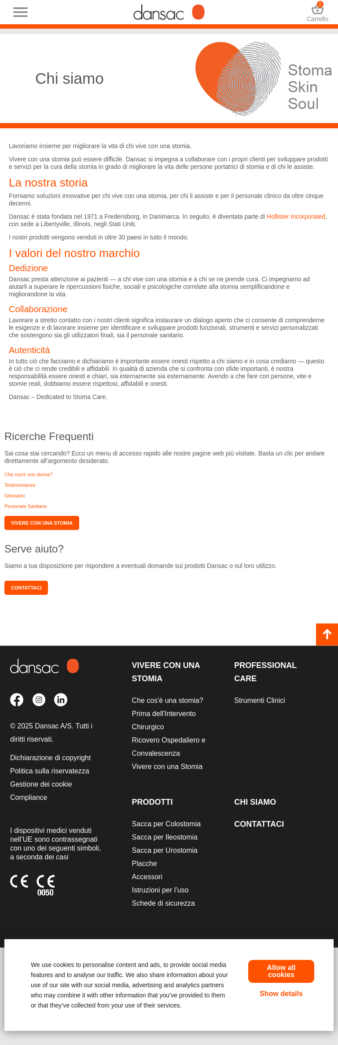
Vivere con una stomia (42, 523)
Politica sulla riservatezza (49, 771)
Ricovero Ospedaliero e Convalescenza (169, 746)
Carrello (317, 12)
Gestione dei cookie (41, 784)
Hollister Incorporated (296, 216)
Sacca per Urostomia (165, 850)
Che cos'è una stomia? (167, 700)
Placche (144, 863)
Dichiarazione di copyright (50, 757)
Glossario (14, 495)
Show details (281, 993)
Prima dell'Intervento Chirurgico (164, 720)
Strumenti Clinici (259, 700)
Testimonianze (19, 485)
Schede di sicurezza (163, 903)
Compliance (28, 797)
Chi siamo (255, 802)
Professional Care (265, 672)
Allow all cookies (281, 971)
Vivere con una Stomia (166, 672)
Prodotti (152, 802)
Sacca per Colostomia (166, 824)
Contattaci (26, 587)
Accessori (147, 877)
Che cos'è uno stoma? (28, 474)
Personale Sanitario (25, 506)
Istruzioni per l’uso (160, 890)
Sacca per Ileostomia (165, 837)
